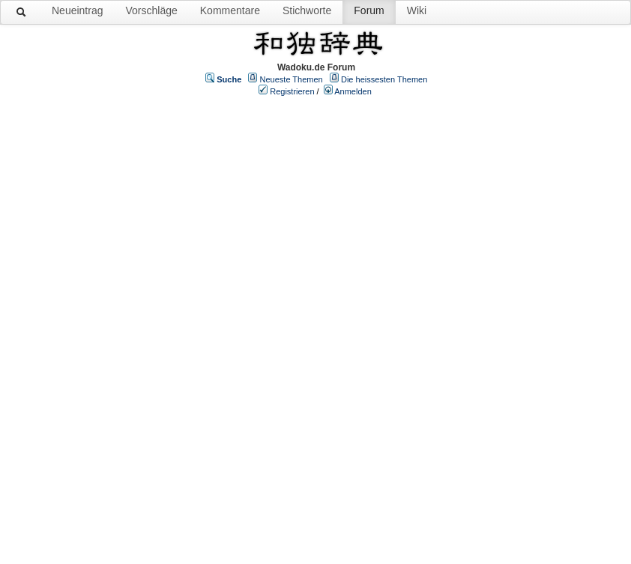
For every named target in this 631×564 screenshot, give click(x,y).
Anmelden (353, 91)
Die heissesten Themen (384, 79)
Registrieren (292, 91)
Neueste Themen (291, 79)
